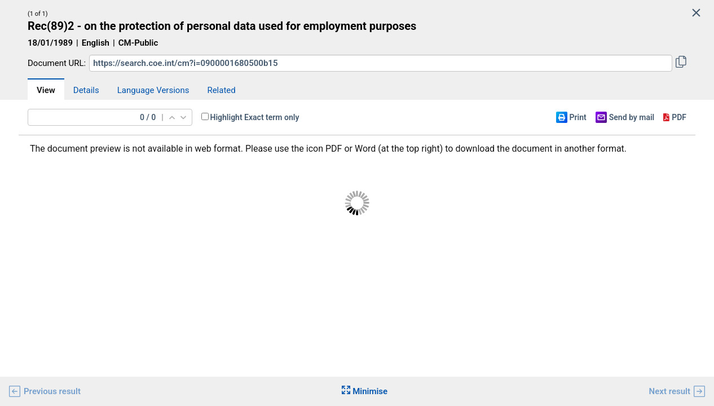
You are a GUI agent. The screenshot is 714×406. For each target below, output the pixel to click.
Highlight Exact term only (254, 117)
